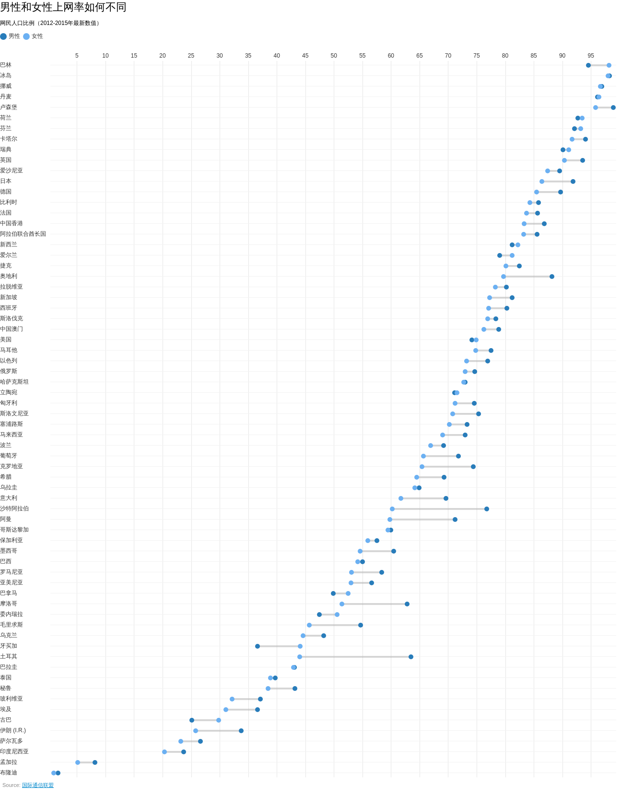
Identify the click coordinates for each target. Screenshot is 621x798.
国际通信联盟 (38, 785)
